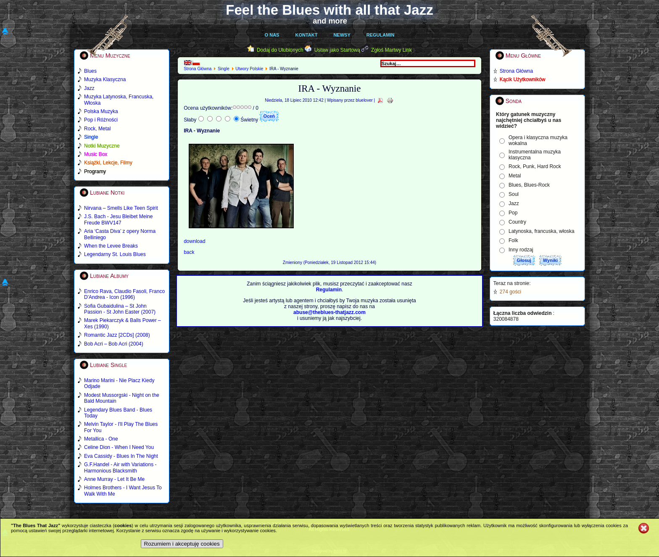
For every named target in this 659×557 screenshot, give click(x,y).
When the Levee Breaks (111, 246)
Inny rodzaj (521, 250)
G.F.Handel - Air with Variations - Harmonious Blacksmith (120, 467)
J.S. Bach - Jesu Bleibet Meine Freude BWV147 (118, 219)
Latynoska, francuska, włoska (542, 231)
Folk (513, 240)
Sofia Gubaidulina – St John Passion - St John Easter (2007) (120, 309)
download (194, 241)
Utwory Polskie (249, 68)
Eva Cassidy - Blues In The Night (121, 456)
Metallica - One (101, 439)
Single (223, 68)
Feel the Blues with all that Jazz (329, 10)
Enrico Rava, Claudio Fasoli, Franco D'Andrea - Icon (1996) (124, 294)
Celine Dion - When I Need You (119, 447)
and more (330, 21)
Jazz (514, 203)
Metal (515, 176)
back (189, 252)
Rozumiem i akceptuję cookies (182, 544)
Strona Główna (197, 68)
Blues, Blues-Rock (529, 185)
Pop (513, 213)
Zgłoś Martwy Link (391, 50)
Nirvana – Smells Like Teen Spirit (121, 208)
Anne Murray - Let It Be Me (114, 479)
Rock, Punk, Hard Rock (535, 166)
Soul (514, 194)
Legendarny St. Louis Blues (115, 254)
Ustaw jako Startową (337, 50)
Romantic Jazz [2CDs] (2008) (117, 335)
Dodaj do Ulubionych (280, 50)
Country (517, 222)
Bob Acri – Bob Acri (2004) (113, 344)
